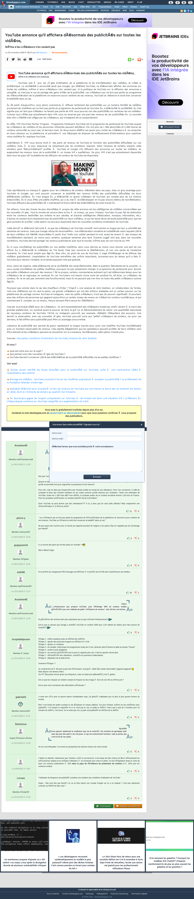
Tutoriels (52, 2)
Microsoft (66, 7)
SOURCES (105, 11)
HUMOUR (140, 11)
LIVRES (71, 11)
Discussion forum (170, 127)
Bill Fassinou (41, 54)
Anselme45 (21, 451)
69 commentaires (59, 54)
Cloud (45, 7)
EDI (94, 7)
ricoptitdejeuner (21, 645)
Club (139, 2)
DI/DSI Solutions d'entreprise (27, 7)
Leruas (21, 783)
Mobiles (133, 7)
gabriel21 (21, 702)
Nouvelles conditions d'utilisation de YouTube (42, 340)
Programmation (105, 7)
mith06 (21, 578)
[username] (104, 433)
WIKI (125, 11)
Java (75, 7)
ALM (57, 7)
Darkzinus (21, 729)
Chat (81, 2)
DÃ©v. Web (85, 7)
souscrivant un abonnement (65, 415)
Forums (39, 2)
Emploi (107, 2)
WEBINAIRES (60, 11)
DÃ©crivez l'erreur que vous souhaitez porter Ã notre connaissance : (97, 459)
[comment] (97, 460)
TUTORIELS (41, 11)
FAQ (63, 2)
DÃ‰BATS (115, 11)
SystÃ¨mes (144, 7)
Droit (130, 2)
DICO (131, 11)
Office (124, 7)
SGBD (116, 7)
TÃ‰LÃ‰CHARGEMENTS (87, 11)
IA (52, 7)
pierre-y (21, 523)
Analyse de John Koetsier (83, 340)
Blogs (71, 2)
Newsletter (93, 2)
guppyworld (21, 551)
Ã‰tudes (119, 2)
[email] (104, 439)
